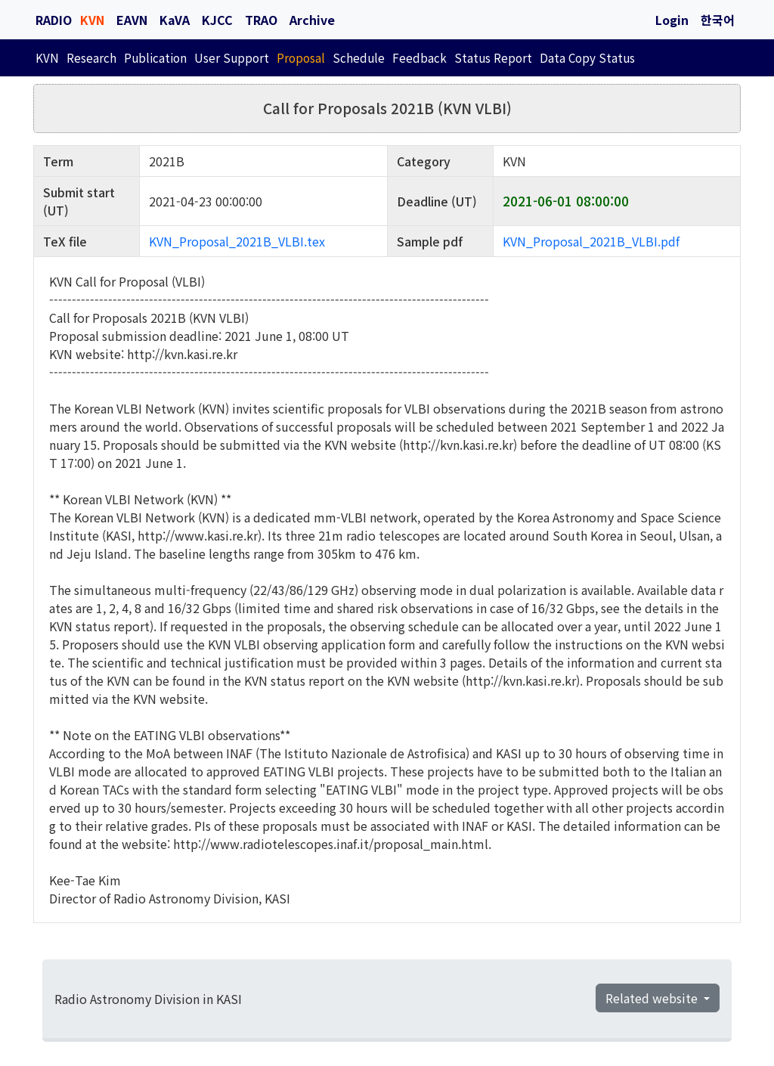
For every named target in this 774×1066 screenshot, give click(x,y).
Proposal (301, 57)
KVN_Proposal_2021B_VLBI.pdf (591, 241)
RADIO (54, 20)
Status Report (493, 57)
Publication (155, 57)
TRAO (261, 20)
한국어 (718, 20)
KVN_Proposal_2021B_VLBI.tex (237, 241)
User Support (231, 57)
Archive (312, 20)
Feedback (419, 57)
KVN (92, 20)
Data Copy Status (587, 57)
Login (672, 20)
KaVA (174, 20)
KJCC (217, 20)
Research (91, 57)
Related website (653, 998)
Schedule (359, 57)
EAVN (131, 20)
